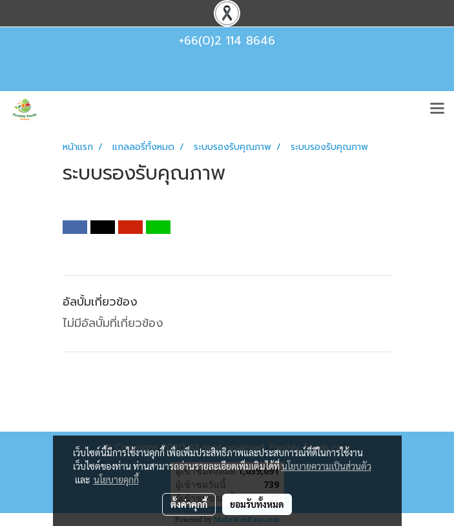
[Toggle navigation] (437, 109)
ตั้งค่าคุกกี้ (188, 504)
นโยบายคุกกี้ (116, 479)
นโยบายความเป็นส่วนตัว (326, 466)
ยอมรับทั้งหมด (257, 504)
